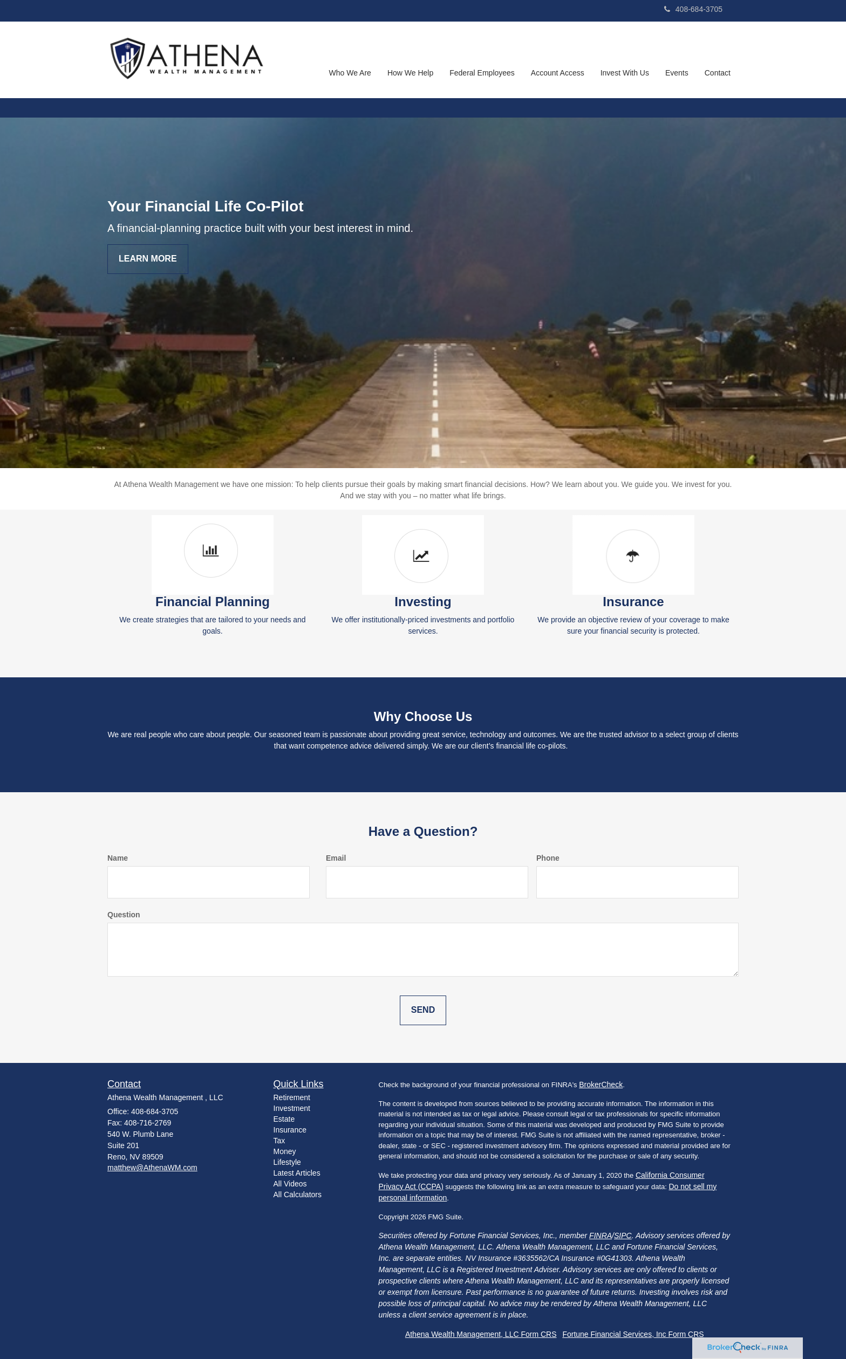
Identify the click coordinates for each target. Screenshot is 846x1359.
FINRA (600, 1235)
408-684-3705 (693, 9)
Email (336, 858)
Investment (292, 1108)
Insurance (633, 601)
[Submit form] (423, 1010)
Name (117, 858)
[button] (350, 60)
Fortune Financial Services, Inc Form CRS (633, 1334)
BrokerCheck (601, 1084)
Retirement (292, 1097)
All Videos (290, 1183)
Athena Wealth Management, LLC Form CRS (481, 1334)
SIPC (623, 1235)
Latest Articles (297, 1173)
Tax (279, 1140)
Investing (422, 601)
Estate (284, 1119)
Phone (548, 858)
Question (123, 914)
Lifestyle (287, 1162)
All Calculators (298, 1194)
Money (285, 1151)
